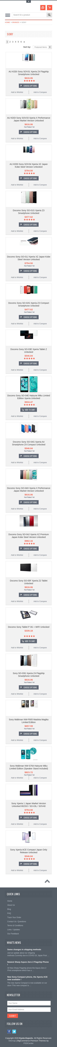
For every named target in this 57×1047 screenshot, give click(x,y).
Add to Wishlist (17, 92)
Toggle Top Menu (28, 1)
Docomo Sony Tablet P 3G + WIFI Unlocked (28, 627)
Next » (24, 42)
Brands (15, 22)
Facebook (9, 1031)
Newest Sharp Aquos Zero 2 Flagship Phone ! (28, 963)
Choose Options (30, 85)
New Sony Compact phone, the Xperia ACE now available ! (27, 978)
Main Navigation (7, 15)
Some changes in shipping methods (24, 949)
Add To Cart (30, 409)
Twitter (14, 1031)
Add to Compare (40, 92)
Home (7, 22)
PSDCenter (29, 1043)
